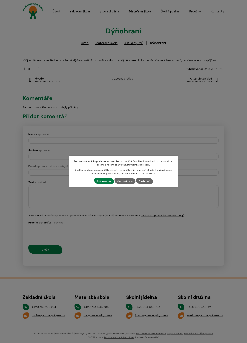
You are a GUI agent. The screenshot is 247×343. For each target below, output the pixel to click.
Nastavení (144, 181)
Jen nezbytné (125, 181)
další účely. (144, 164)
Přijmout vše (104, 181)
